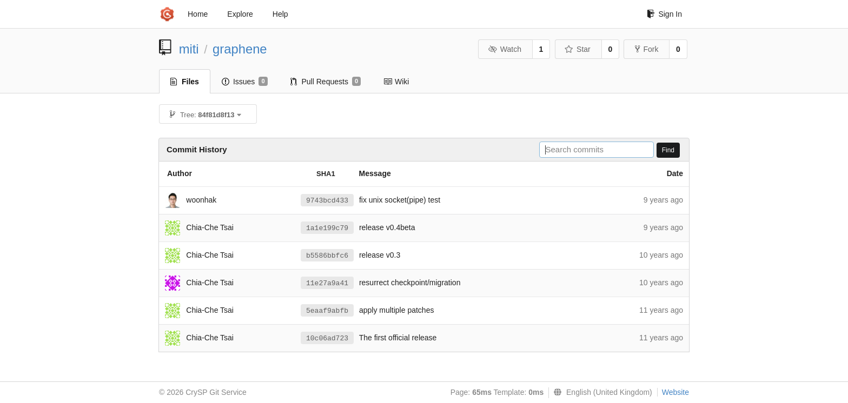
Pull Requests (325, 81)
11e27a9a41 (327, 283)
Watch (504, 49)
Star (578, 49)
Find (668, 150)
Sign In (664, 14)
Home (198, 14)
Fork (646, 49)
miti (189, 49)
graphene (240, 49)
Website (675, 392)
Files (184, 81)
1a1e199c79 (327, 228)
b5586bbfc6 (327, 256)
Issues (245, 81)
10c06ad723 (327, 338)
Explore (240, 14)
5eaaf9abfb (327, 311)
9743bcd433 (327, 201)
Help (280, 14)
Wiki (396, 81)
